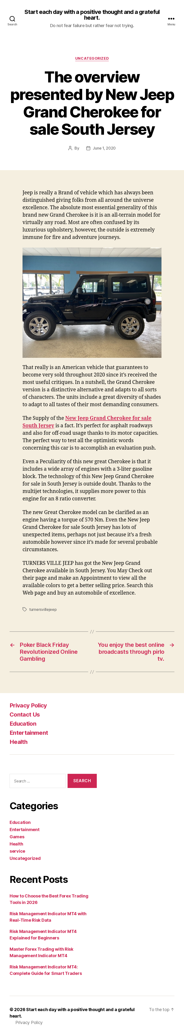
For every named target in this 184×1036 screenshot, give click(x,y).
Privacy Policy (28, 705)
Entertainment (29, 732)
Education (23, 723)
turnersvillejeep (43, 609)
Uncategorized (92, 58)
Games (17, 836)
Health (18, 741)
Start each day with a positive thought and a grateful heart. (92, 15)
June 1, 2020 (104, 148)
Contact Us (25, 714)
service (17, 851)
